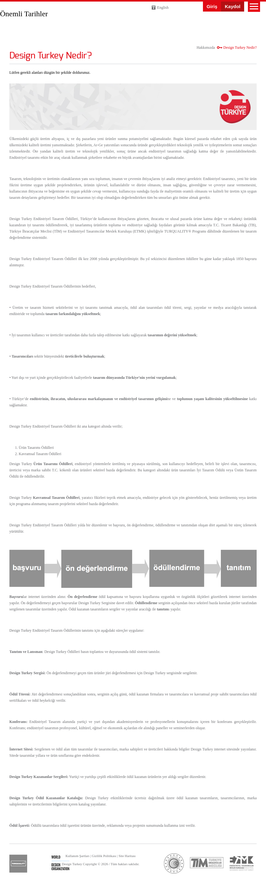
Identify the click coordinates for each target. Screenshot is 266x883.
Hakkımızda (206, 47)
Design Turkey (15, 12)
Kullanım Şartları (78, 856)
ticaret (174, 863)
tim (207, 862)
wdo (60, 864)
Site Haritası (127, 856)
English (163, 7)
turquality (18, 864)
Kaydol (232, 6)
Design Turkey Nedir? (240, 47)
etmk (241, 863)
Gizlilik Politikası (104, 856)
